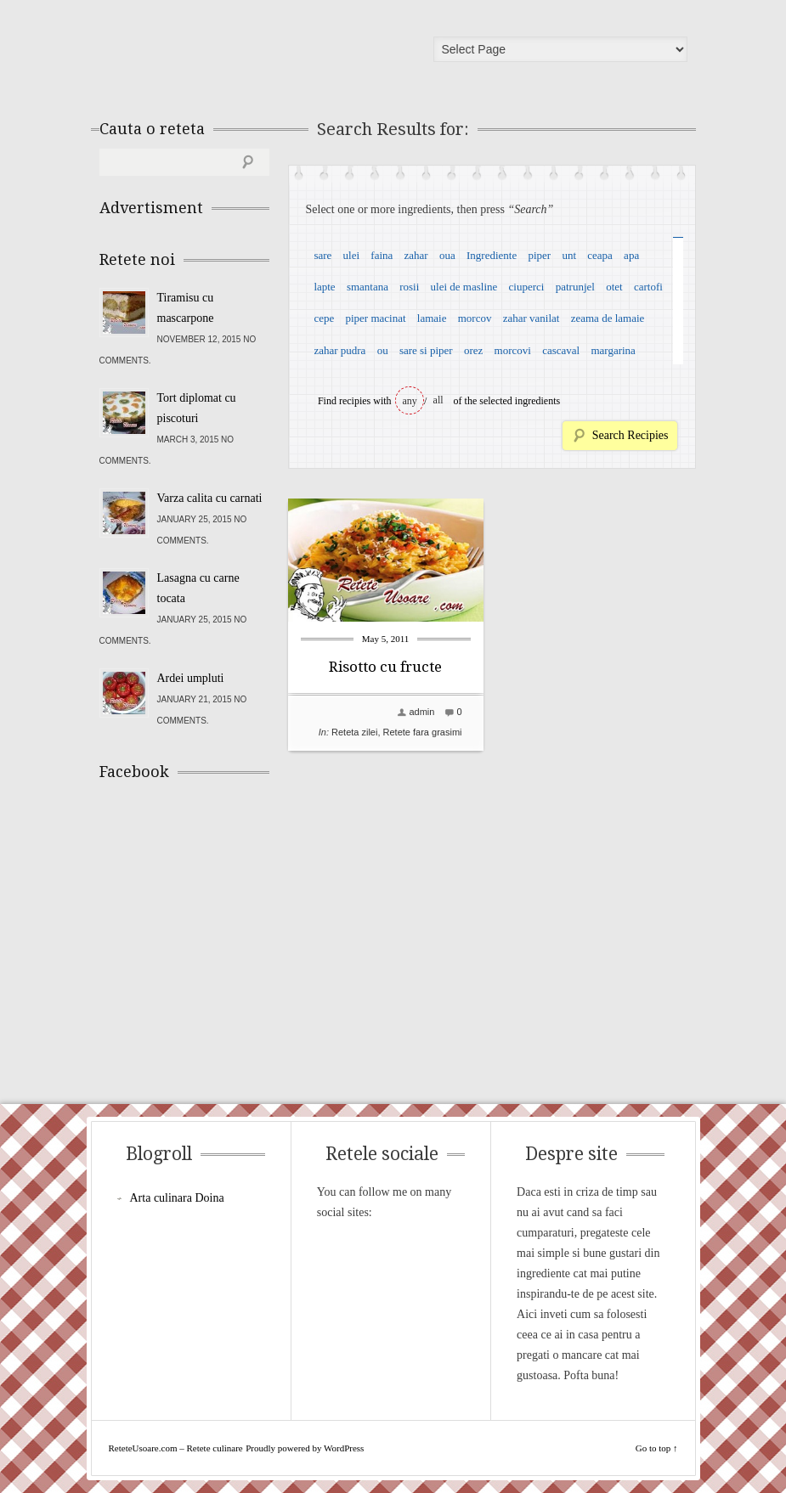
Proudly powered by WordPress (305, 1448)
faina (381, 255)
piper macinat (375, 318)
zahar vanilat (531, 318)
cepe (324, 318)
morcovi (513, 350)
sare (322, 255)
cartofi (648, 286)
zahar (416, 255)
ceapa (600, 255)
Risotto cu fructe (385, 666)
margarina (613, 350)
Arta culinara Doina (177, 1198)
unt (569, 255)
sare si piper (426, 350)
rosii (409, 286)
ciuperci (527, 286)
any (410, 401)
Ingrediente (492, 255)
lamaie (432, 318)
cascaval (561, 350)
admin (421, 712)
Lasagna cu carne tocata (198, 588)
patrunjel (575, 286)
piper (539, 255)
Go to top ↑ (657, 1448)
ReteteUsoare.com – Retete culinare (222, 53)
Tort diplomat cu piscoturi (196, 408)
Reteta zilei (354, 732)
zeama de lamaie (608, 318)
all (438, 400)
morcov (475, 318)
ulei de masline (464, 286)
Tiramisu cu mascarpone (185, 307)
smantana (367, 286)
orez (473, 350)
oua (447, 255)
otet (614, 286)
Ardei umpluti (190, 678)
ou (382, 350)
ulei (351, 255)
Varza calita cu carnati (210, 498)
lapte (324, 286)
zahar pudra (339, 350)
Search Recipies (630, 435)
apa (631, 255)
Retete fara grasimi (422, 732)
